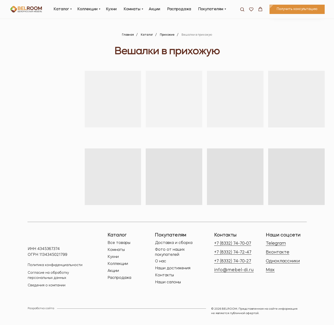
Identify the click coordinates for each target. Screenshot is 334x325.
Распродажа (179, 9)
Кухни (111, 9)
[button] (242, 9)
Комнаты (132, 9)
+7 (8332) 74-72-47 (232, 252)
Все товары (119, 243)
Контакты (164, 275)
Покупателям (210, 9)
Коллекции (87, 9)
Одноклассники (283, 261)
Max (270, 270)
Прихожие (167, 35)
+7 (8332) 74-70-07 (232, 243)
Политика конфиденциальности (55, 265)
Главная (128, 35)
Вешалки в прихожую (197, 35)
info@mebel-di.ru (234, 270)
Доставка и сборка (173, 243)
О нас (160, 261)
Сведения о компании (46, 285)
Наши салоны (168, 282)
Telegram (276, 243)
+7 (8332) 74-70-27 (232, 261)
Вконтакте (277, 252)
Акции (154, 9)
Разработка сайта (41, 308)
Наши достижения (172, 268)
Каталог (61, 9)
